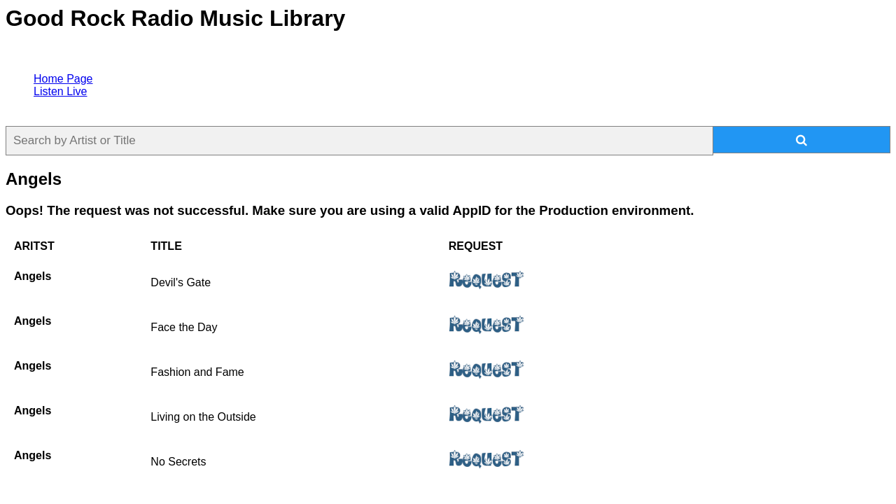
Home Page (63, 79)
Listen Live (61, 91)
